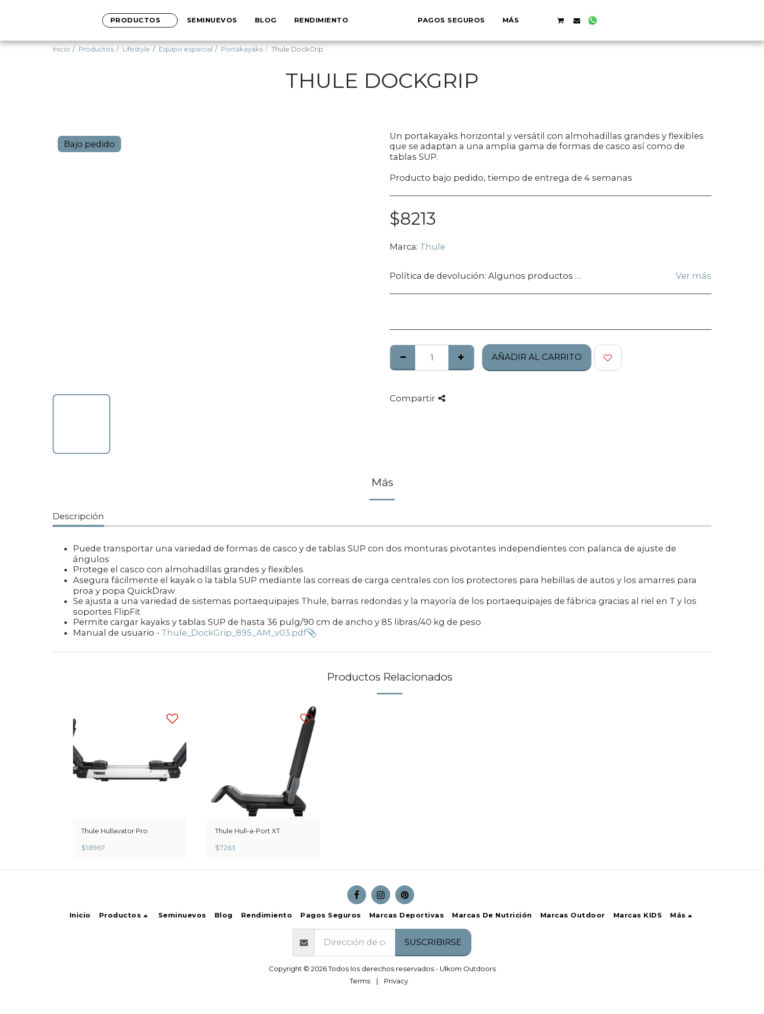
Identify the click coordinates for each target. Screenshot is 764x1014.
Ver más (693, 276)
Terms (360, 981)
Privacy (396, 981)
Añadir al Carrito (537, 357)
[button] (579, 20)
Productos (96, 49)
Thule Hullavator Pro (114, 831)
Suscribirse (433, 942)
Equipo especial (185, 49)
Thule (432, 247)
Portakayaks (242, 49)
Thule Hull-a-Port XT (247, 831)
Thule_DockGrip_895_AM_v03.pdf (233, 632)
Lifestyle (136, 49)
